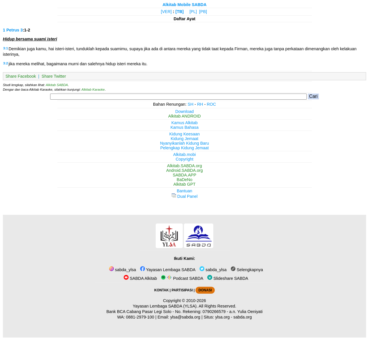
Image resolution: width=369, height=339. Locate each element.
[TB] (179, 11)
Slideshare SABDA (227, 278)
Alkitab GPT (185, 184)
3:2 (5, 63)
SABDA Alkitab (140, 278)
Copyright (184, 159)
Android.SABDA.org (184, 170)
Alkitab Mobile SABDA (185, 4)
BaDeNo (184, 179)
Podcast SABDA (182, 278)
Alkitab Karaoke (93, 89)
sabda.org (243, 317)
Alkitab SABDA (57, 85)
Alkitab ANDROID (184, 116)
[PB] (203, 11)
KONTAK (161, 290)
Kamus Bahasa (184, 127)
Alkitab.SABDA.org (184, 165)
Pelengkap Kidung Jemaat (184, 148)
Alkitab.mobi (184, 154)
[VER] (166, 11)
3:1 (5, 48)
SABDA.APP (184, 175)
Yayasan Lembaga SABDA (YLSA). (165, 306)
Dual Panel (184, 196)
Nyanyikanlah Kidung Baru (184, 143)
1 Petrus (11, 30)
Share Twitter (54, 76)
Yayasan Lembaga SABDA (167, 269)
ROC (211, 104)
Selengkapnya (247, 269)
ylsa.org (222, 317)
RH (200, 104)
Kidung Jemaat (184, 138)
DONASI (205, 290)
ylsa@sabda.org (185, 317)
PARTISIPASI (182, 290)
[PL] (193, 11)
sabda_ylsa (122, 269)
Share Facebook (20, 76)
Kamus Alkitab (184, 122)
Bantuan (184, 191)
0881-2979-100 (140, 317)
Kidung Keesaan (184, 134)
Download (184, 111)
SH (190, 104)
